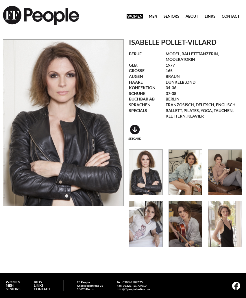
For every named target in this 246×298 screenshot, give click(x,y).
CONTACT (231, 16)
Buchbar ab (142, 98)
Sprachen (140, 104)
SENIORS (171, 16)
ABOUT (192, 16)
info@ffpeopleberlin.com (133, 289)
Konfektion (142, 87)
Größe (137, 70)
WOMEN (135, 16)
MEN (153, 16)
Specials (138, 110)
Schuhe (137, 93)
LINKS (210, 16)
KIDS (38, 282)
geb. (133, 65)
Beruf (135, 53)
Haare (136, 82)
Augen (136, 76)
